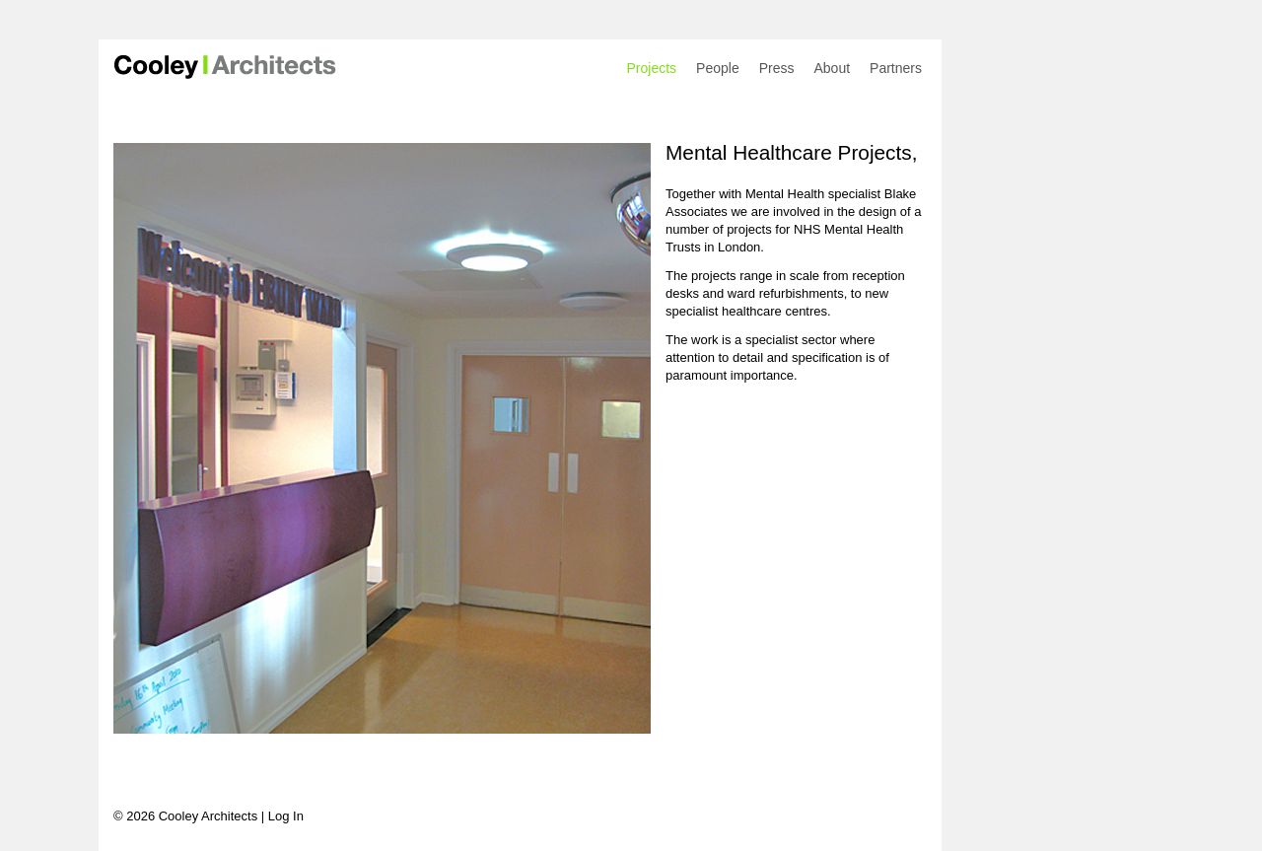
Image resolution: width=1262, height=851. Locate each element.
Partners (896, 68)
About (831, 68)
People (717, 68)
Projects (652, 68)
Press (777, 68)
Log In (286, 816)
